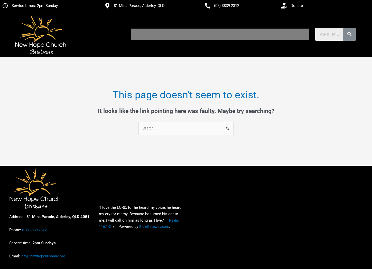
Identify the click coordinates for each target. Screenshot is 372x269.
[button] (161, 34)
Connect (218, 34)
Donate (299, 34)
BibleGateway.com (154, 227)
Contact (279, 34)
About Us (162, 34)
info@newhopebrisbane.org (42, 256)
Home (139, 34)
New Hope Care (250, 34)
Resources (190, 34)
